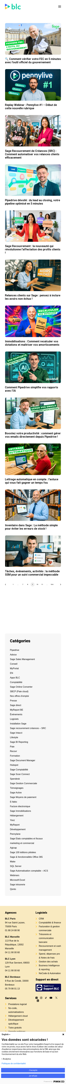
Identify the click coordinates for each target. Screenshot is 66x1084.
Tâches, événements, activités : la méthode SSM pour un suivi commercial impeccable (32, 573)
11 (42, 584)
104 (52, 584)
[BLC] (13, 6)
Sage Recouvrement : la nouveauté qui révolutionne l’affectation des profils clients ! (32, 249)
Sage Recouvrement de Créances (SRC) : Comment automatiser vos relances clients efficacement (32, 154)
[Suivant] (59, 585)
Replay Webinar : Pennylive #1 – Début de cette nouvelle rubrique (31, 106)
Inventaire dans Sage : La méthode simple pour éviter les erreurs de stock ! (31, 527)
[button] (59, 6)
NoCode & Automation (50, 973)
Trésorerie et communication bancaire (46, 938)
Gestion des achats (48, 961)
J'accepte (33, 1070)
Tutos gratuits (15, 1027)
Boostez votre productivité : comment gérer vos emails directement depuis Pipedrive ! (33, 435)
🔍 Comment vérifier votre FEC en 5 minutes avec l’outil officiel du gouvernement (33, 60)
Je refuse (33, 1076)
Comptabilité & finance (50, 922)
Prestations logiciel (17, 1004)
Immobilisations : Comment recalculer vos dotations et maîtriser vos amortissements (32, 343)
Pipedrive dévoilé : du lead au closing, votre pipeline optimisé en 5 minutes (32, 202)
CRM (41, 918)
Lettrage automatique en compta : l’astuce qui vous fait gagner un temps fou (31, 481)
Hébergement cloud (18, 1016)
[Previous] (6, 585)
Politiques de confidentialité (14, 1063)
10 (37, 584)
